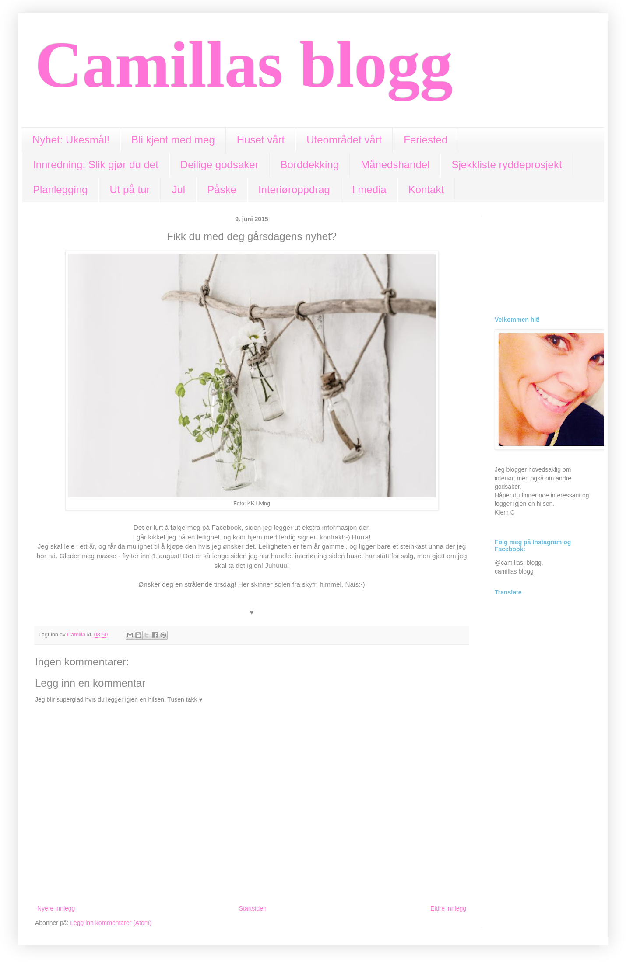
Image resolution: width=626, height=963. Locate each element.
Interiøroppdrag (294, 189)
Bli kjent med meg (173, 140)
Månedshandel (395, 164)
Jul (178, 189)
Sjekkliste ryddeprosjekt (506, 164)
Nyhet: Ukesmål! (70, 140)
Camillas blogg (244, 64)
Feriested (425, 140)
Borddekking (310, 164)
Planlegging (60, 189)
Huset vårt (261, 140)
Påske (221, 189)
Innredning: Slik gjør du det (95, 164)
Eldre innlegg (448, 908)
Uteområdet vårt (344, 140)
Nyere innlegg (56, 908)
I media (369, 189)
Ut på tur (129, 189)
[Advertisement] (543, 259)
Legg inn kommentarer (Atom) (110, 922)
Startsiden (253, 908)
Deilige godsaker (219, 164)
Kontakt (426, 189)
